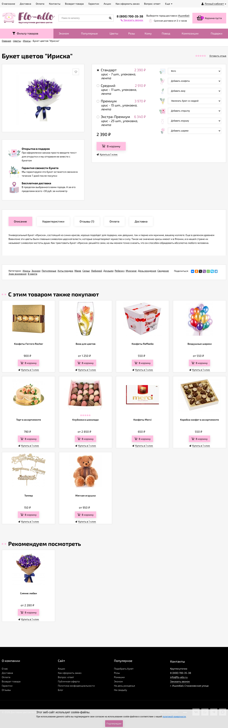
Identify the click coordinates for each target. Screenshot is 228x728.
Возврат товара (11, 681)
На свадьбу (120, 689)
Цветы (114, 33)
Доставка (7, 672)
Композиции (190, 33)
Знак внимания (18, 273)
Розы (131, 33)
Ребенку (120, 270)
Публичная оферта (69, 681)
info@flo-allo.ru (179, 677)
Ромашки (119, 677)
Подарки (216, 33)
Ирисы (26, 270)
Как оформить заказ (69, 672)
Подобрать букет (124, 668)
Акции (61, 668)
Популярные (89, 33)
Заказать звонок (180, 681)
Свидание (163, 270)
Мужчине (131, 270)
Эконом (64, 33)
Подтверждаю (114, 723)
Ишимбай (183, 15)
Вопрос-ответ (66, 677)
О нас (5, 668)
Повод (166, 33)
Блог (60, 689)
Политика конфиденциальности (76, 685)
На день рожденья (124, 685)
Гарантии (7, 685)
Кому (148, 33)
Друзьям (108, 270)
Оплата (6, 677)
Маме (77, 270)
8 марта (32, 273)
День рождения (147, 270)
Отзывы (6, 689)
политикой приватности (174, 716)
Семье (86, 270)
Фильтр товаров (25, 33)
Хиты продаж (65, 270)
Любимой (96, 270)
